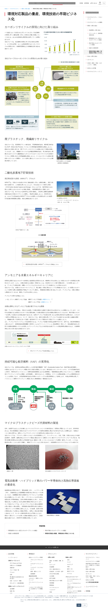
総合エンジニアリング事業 (36, 557)
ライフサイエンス (54, 587)
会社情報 (11, 554)
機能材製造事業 (33, 576)
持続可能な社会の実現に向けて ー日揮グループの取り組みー (93, 565)
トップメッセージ (12, 557)
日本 (68, 560)
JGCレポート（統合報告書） (17, 583)
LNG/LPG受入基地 (54, 573)
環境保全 (51, 585)
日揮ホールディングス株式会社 (14, 3)
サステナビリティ (92, 554)
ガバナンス (88, 573)
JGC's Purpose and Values (16, 563)
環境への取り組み (90, 569)
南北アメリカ (70, 571)
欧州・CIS (69, 569)
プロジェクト (52, 554)
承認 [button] (79, 605)
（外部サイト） (46, 299)
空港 (50, 592)
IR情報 (88, 591)
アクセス (12, 572)
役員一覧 (12, 591)
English (100, 4)
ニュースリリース (92, 586)
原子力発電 (52, 578)
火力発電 (51, 576)
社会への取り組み (90, 571)
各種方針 (12, 567)
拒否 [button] (85, 605)
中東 (68, 566)
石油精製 (51, 567)
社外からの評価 (90, 580)
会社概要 (12, 588)
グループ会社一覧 (14, 570)
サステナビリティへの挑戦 (93, 561)
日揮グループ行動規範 (15, 565)
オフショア (52, 564)
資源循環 (32, 573)
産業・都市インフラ (35, 571)
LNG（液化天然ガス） (55, 569)
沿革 (11, 574)
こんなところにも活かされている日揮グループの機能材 (36, 589)
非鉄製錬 (51, 583)
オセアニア (70, 564)
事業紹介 (32, 554)
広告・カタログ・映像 (15, 580)
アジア (69, 562)
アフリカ (69, 573)
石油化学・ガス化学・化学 (56, 571)
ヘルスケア (52, 589)
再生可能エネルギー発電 (55, 580)
